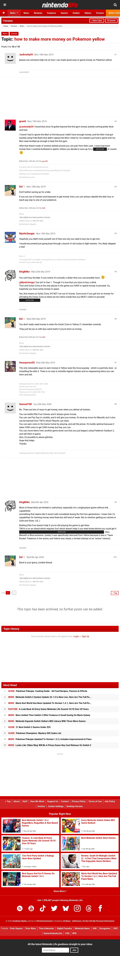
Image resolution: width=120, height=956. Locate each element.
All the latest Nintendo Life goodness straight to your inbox (60, 944)
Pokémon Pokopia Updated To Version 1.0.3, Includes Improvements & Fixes (50, 739)
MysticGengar (27, 233)
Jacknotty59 (26, 54)
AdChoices (77, 921)
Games (14, 34)
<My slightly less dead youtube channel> (34, 217)
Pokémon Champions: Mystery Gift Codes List (34, 733)
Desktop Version (75, 806)
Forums (8, 20)
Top (8, 801)
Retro (22, 26)
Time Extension (46, 928)
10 (116, 557)
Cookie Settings (56, 806)
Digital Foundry (64, 928)
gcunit (22, 121)
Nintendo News (82, 928)
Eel (21, 186)
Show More (60, 891)
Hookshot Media (19, 921)
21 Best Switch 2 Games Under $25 (29, 727)
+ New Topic (97, 20)
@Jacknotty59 (26, 126)
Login (76, 636)
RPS (74, 933)
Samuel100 (25, 404)
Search (111, 20)
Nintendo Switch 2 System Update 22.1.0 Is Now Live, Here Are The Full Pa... (50, 697)
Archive (41, 806)
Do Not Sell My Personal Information (98, 921)
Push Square (16, 928)
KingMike (24, 271)
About (16, 801)
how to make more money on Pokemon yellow (59, 39)
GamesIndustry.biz (53, 933)
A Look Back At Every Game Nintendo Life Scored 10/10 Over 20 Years (48, 709)
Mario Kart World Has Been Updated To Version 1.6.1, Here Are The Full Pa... (50, 703)
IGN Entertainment (44, 921)
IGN (94, 928)
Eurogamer (104, 928)
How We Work (37, 801)
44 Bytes (67, 921)
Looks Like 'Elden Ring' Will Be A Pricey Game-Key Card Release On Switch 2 (49, 745)
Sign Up (85, 636)
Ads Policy (110, 801)
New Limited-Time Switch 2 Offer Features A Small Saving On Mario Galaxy (49, 715)
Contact (65, 801)
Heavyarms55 (27, 362)
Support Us (52, 801)
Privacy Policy (78, 801)
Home (5, 26)
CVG (67, 933)
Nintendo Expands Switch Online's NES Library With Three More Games (47, 721)
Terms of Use (95, 801)
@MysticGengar (27, 282)
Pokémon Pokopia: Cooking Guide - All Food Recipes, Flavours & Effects (47, 691)
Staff (24, 801)
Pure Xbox (31, 928)
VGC (115, 928)
